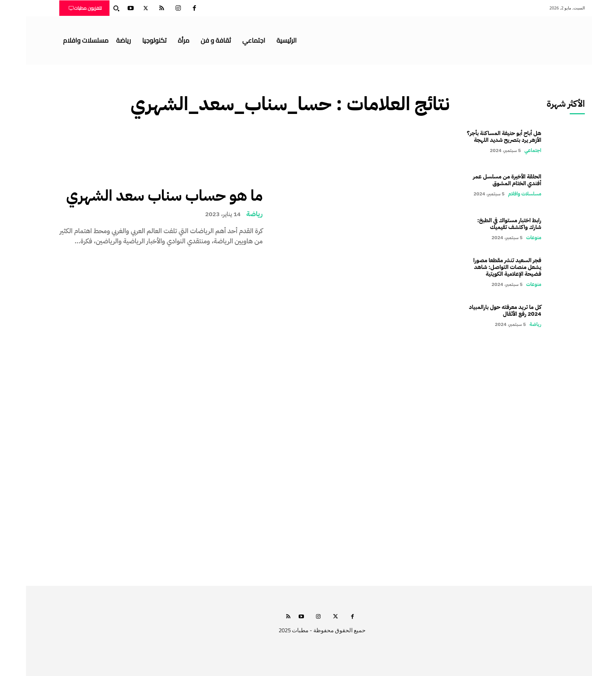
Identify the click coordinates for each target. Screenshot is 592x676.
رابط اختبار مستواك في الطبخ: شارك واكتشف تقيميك (483, 223)
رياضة (228, 213)
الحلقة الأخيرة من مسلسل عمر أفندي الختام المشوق (481, 179)
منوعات (507, 237)
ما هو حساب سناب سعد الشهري (138, 195)
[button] (90, 8)
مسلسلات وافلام (498, 194)
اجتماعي (506, 150)
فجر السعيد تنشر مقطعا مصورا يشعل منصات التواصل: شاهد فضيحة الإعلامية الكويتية (481, 267)
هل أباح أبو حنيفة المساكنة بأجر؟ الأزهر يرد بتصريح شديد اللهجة (478, 136)
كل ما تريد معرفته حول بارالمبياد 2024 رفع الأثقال (479, 310)
